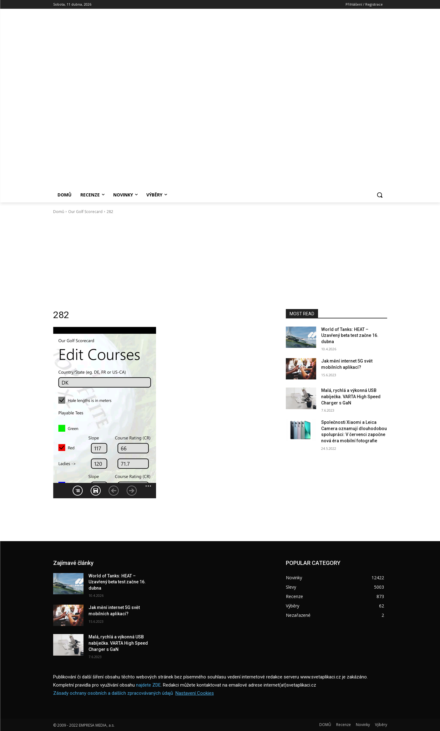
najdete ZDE (148, 685)
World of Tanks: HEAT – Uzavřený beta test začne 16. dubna (349, 335)
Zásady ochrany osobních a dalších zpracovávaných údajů (113, 693)
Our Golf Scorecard (85, 211)
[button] (379, 194)
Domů (58, 211)
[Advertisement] (220, 262)
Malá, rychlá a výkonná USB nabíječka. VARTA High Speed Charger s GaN (351, 396)
